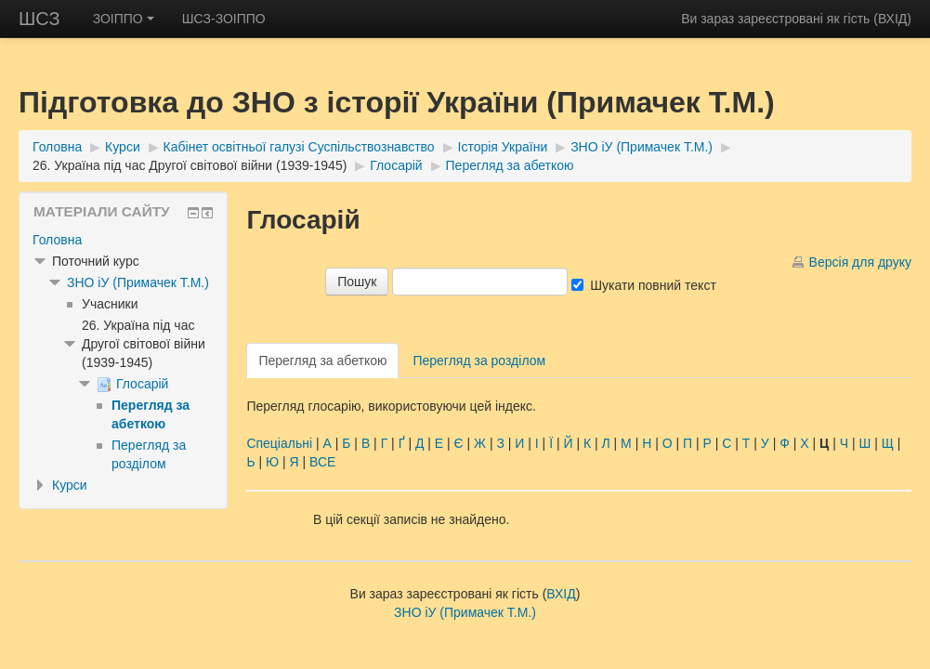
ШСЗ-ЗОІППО (224, 18)
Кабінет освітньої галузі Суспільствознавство (299, 146)
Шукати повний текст (653, 285)
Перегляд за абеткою (510, 165)
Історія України (503, 146)
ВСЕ (322, 461)
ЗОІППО (123, 18)
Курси (122, 146)
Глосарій (396, 165)
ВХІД (892, 18)
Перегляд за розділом (479, 360)
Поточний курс (95, 261)
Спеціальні (279, 443)
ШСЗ (39, 18)
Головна (57, 146)
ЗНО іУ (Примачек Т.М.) (641, 146)
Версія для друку (860, 262)
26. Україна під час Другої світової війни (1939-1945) (190, 165)
